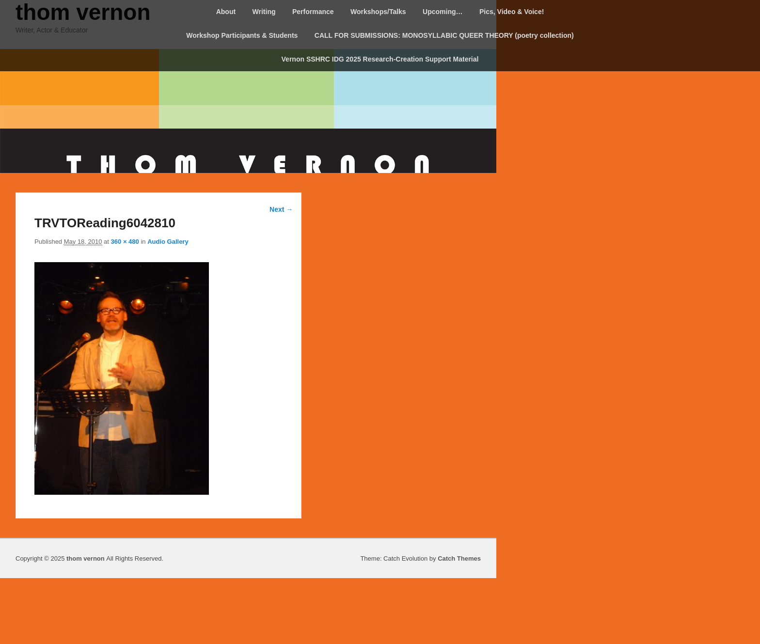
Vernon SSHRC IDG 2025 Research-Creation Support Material (380, 59)
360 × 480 (125, 241)
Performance (313, 12)
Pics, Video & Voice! (511, 12)
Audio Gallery (168, 241)
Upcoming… (442, 12)
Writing (264, 12)
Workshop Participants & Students (242, 35)
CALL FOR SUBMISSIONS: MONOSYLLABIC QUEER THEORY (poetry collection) (444, 35)
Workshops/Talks (378, 12)
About (226, 12)
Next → (281, 209)
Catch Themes (459, 558)
